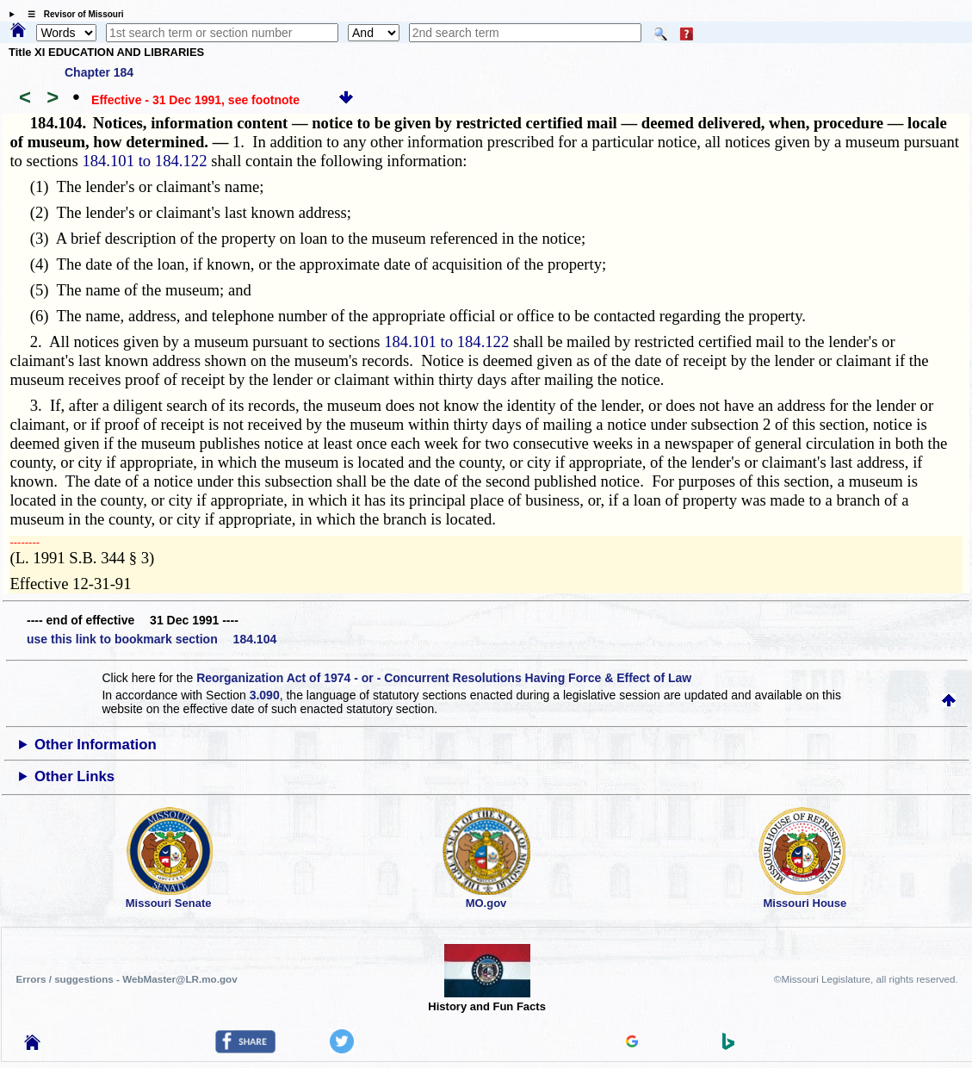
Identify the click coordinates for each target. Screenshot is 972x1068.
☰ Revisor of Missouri (71, 14)
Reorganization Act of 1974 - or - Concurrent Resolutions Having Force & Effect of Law (443, 678)
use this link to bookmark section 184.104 (151, 639)
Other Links (74, 776)
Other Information (95, 744)
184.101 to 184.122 (144, 161)
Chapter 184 (99, 72)
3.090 (265, 695)
